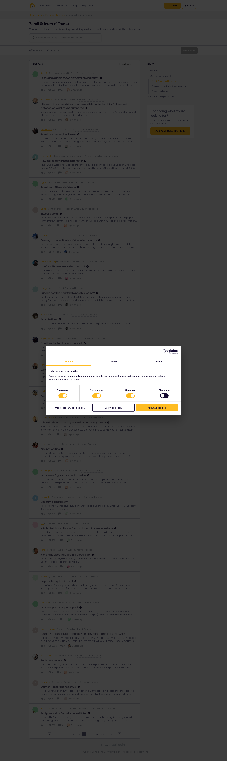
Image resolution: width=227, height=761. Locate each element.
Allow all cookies (157, 407)
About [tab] (158, 361)
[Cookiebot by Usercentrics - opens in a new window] (165, 351)
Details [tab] (113, 361)
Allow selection (113, 407)
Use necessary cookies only (70, 407)
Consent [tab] (68, 361)
